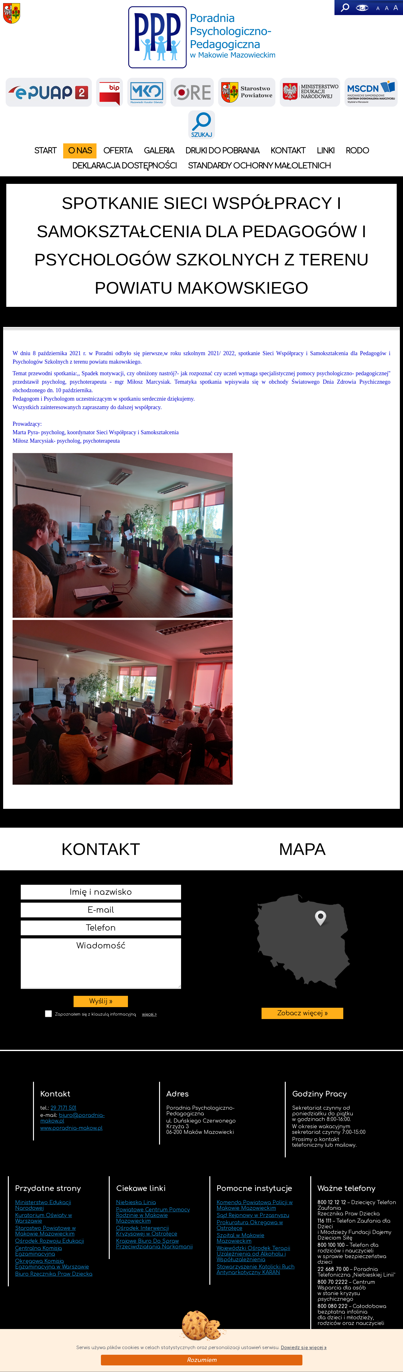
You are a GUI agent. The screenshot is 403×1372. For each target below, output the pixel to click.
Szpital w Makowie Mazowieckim (240, 1238)
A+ (395, 7)
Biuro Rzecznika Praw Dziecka (53, 1274)
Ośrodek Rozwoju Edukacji (49, 1241)
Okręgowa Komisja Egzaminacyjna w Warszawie (52, 1264)
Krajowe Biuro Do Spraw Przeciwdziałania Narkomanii (154, 1244)
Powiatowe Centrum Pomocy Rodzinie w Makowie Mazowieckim (153, 1215)
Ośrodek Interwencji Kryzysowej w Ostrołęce (146, 1231)
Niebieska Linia (136, 1202)
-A (378, 7)
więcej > (149, 1014)
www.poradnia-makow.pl (71, 1128)
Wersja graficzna (362, 7)
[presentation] (101, 1032)
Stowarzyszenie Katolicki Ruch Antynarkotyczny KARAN (256, 1269)
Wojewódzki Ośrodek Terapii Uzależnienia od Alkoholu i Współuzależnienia (253, 1254)
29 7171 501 (63, 1108)
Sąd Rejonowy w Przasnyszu (253, 1215)
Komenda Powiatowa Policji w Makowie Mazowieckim (255, 1205)
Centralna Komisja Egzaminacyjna (38, 1251)
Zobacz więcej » (302, 941)
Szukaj (344, 7)
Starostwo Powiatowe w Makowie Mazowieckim (45, 1231)
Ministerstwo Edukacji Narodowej (43, 1205)
